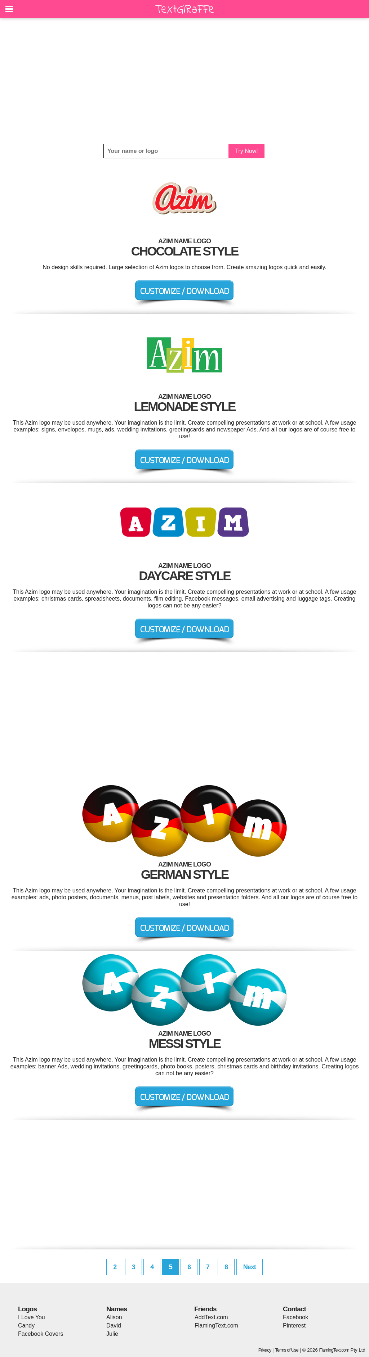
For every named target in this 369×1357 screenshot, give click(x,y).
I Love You (31, 1317)
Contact (294, 1309)
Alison (114, 1317)
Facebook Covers (40, 1334)
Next (249, 1267)
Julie (112, 1334)
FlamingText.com (216, 1325)
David (113, 1325)
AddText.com (211, 1317)
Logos (27, 1309)
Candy (26, 1325)
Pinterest (294, 1325)
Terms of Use (286, 1350)
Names (116, 1309)
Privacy (264, 1350)
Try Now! (246, 151)
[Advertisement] (184, 81)
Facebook (295, 1317)
